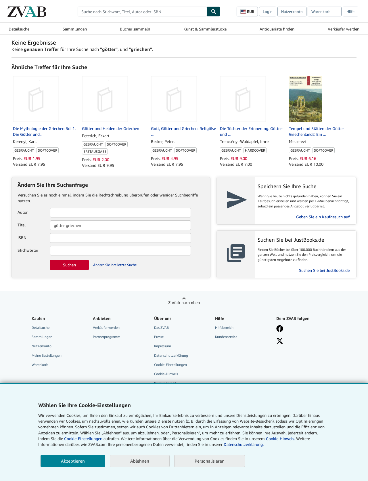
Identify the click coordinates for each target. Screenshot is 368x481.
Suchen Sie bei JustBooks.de (324, 270)
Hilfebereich (224, 327)
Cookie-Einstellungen (83, 438)
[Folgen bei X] (279, 341)
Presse (159, 337)
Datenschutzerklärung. (244, 444)
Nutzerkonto (292, 11)
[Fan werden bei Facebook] (279, 329)
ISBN (22, 237)
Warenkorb (40, 364)
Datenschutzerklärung (171, 355)
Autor (23, 212)
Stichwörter (28, 250)
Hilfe (350, 11)
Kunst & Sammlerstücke (205, 28)
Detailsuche (19, 28)
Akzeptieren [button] (73, 460)
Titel (22, 224)
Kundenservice (226, 337)
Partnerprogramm (106, 337)
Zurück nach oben (184, 302)
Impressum (162, 346)
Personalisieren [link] (210, 460)
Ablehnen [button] (139, 460)
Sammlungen (75, 28)
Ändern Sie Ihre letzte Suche (115, 265)
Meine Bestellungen (47, 355)
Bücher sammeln (135, 28)
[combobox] (142, 11)
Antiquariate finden (277, 28)
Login (268, 11)
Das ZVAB (161, 327)
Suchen (69, 264)
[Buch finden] (213, 11)
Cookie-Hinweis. (280, 438)
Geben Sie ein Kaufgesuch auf (323, 216)
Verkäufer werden (343, 28)
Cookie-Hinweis (166, 374)
